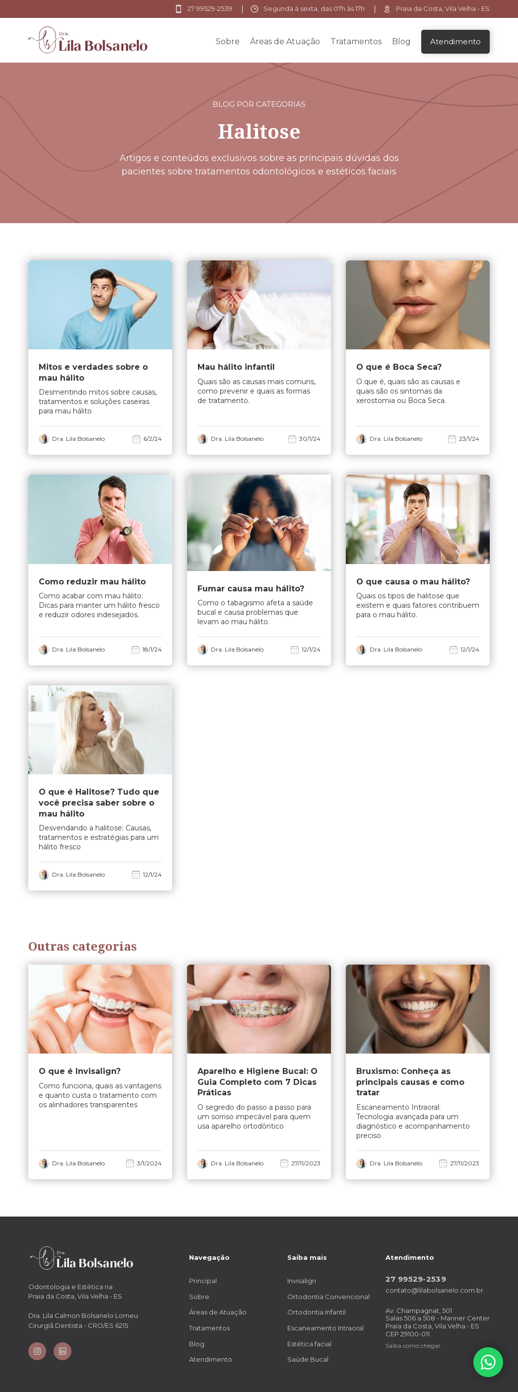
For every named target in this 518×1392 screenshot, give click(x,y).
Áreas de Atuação (285, 41)
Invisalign (301, 1281)
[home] (87, 40)
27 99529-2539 (416, 1279)
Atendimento (210, 1359)
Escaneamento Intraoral (325, 1328)
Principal (203, 1281)
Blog (401, 41)
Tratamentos (356, 41)
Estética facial (309, 1344)
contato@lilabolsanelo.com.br (434, 1290)
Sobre (228, 41)
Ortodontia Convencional (328, 1297)
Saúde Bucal (307, 1359)
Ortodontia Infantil (316, 1312)
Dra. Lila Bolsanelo (78, 438)
